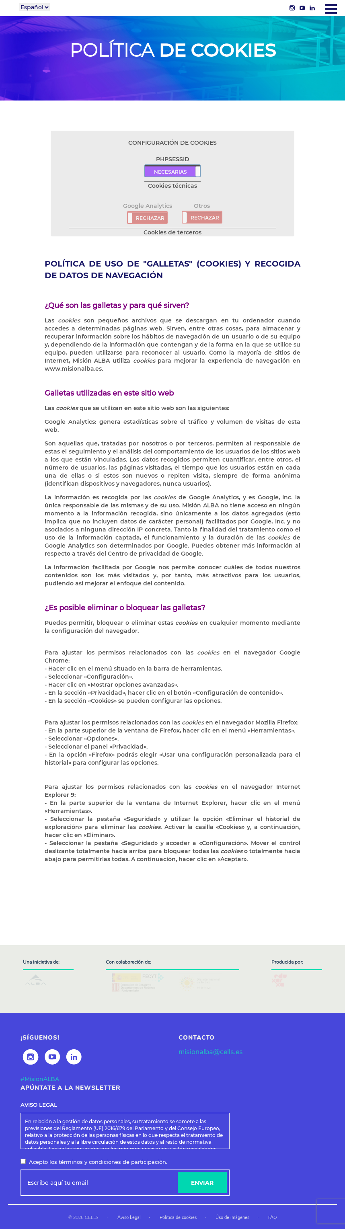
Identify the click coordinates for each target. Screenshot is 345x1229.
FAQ (272, 1218)
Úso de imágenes (232, 1218)
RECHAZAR (150, 218)
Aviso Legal (129, 1218)
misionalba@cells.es (211, 1052)
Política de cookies (178, 1218)
